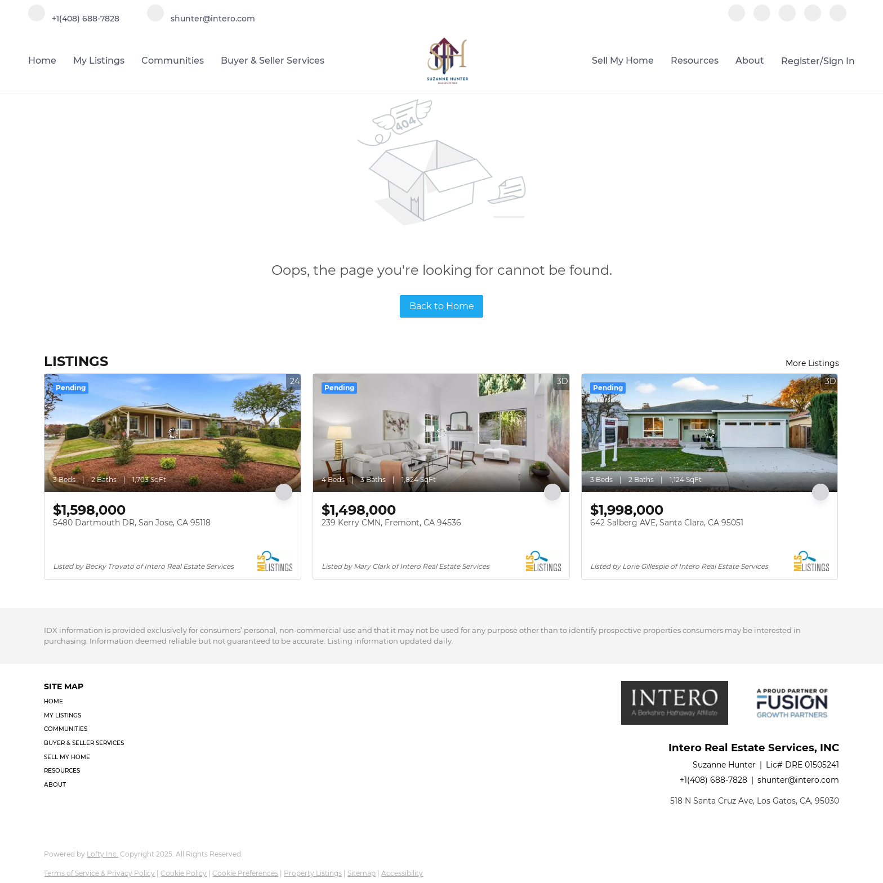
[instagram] (787, 18)
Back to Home (441, 306)
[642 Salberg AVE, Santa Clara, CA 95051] (710, 433)
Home (42, 60)
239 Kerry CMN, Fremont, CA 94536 (391, 523)
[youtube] (812, 18)
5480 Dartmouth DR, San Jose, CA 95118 (132, 523)
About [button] (749, 60)
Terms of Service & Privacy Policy (99, 873)
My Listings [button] (98, 60)
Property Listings (313, 873)
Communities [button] (172, 60)
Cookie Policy (183, 873)
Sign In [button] (839, 61)
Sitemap (361, 873)
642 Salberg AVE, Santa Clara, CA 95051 (666, 523)
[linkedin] (761, 18)
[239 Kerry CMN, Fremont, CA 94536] (441, 433)
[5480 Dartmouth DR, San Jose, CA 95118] (172, 433)
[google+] (838, 18)
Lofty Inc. (102, 854)
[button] (87, 702)
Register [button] (800, 61)
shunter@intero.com (798, 780)
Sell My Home (623, 60)
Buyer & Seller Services (272, 60)
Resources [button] (695, 60)
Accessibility (402, 873)
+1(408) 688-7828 (713, 780)
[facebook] (736, 18)
